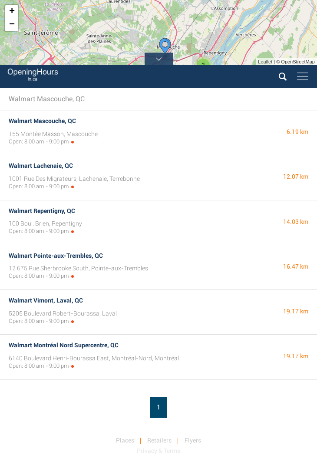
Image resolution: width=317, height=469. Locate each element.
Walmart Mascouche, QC (42, 120)
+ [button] (12, 11)
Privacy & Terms (158, 450)
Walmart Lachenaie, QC (41, 165)
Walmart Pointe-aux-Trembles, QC (56, 255)
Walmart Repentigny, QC (42, 210)
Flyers (193, 440)
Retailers (159, 440)
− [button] (12, 24)
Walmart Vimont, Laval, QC (46, 300)
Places (125, 440)
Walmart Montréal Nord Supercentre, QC (64, 345)
